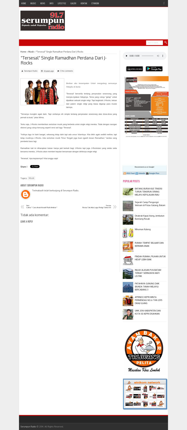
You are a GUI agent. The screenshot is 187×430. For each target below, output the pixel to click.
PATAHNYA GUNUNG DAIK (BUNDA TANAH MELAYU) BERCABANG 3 (147, 286)
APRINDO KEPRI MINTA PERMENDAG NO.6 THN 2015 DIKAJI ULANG (148, 300)
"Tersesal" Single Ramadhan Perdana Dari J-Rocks (64, 60)
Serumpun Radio (28, 426)
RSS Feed (131, 173)
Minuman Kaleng (143, 229)
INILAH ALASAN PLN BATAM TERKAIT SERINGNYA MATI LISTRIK (148, 273)
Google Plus (154, 173)
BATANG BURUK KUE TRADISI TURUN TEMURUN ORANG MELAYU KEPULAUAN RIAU (148, 191)
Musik (31, 178)
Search (166, 42)
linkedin (141, 173)
